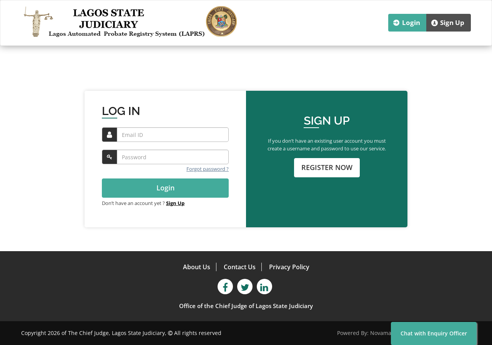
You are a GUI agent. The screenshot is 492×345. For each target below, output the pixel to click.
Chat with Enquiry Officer (434, 333)
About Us (196, 267)
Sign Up (452, 22)
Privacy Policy (289, 267)
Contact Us (240, 267)
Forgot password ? (207, 168)
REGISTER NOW (326, 167)
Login (411, 22)
